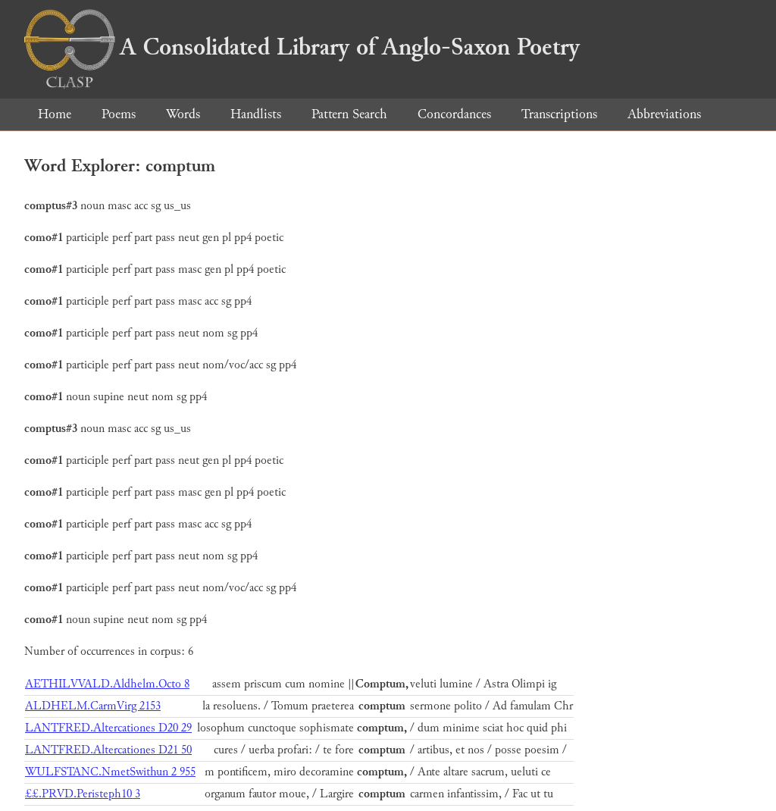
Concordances (454, 114)
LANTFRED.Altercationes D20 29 (108, 728)
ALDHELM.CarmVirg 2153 (93, 706)
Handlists (255, 114)
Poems (119, 114)
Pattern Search (349, 114)
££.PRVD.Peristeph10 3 (82, 794)
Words (183, 114)
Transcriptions (559, 114)
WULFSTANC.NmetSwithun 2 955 (110, 772)
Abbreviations (664, 114)
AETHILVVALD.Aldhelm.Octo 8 (107, 684)
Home (54, 114)
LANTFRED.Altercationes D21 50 (108, 750)
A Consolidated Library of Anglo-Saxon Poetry (302, 47)
